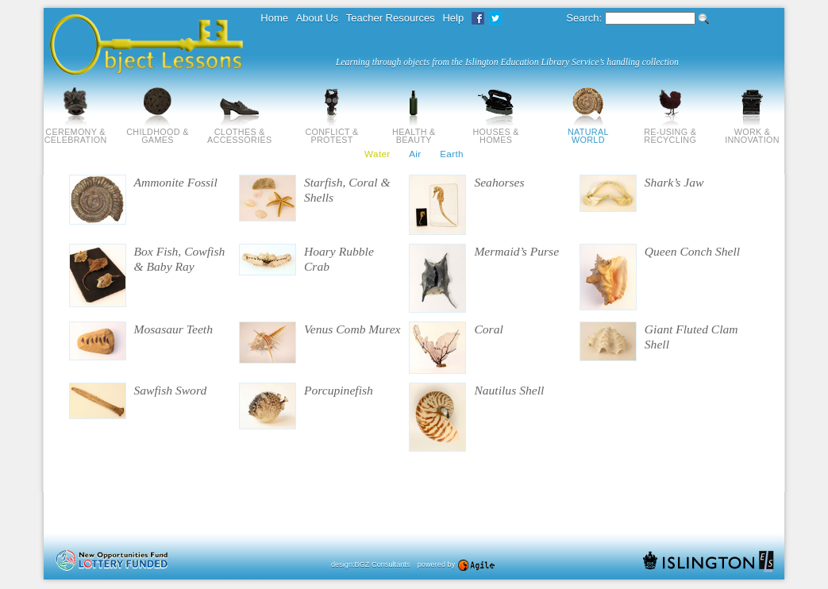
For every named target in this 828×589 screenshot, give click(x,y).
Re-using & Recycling (670, 131)
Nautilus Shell (509, 390)
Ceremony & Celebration (75, 131)
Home (274, 18)
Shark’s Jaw (674, 182)
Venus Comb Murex (352, 329)
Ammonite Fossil (176, 182)
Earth (452, 153)
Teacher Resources (390, 18)
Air (415, 153)
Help (453, 18)
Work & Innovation (752, 131)
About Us (317, 18)
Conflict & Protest (331, 131)
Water (377, 153)
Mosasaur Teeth (174, 329)
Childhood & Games (157, 131)
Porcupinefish (338, 390)
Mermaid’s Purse (516, 251)
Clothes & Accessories (239, 131)
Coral (488, 329)
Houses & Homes (495, 131)
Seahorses (499, 182)
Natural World (588, 131)
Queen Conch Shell (692, 251)
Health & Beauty (414, 131)
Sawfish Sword (170, 390)
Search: (584, 18)
